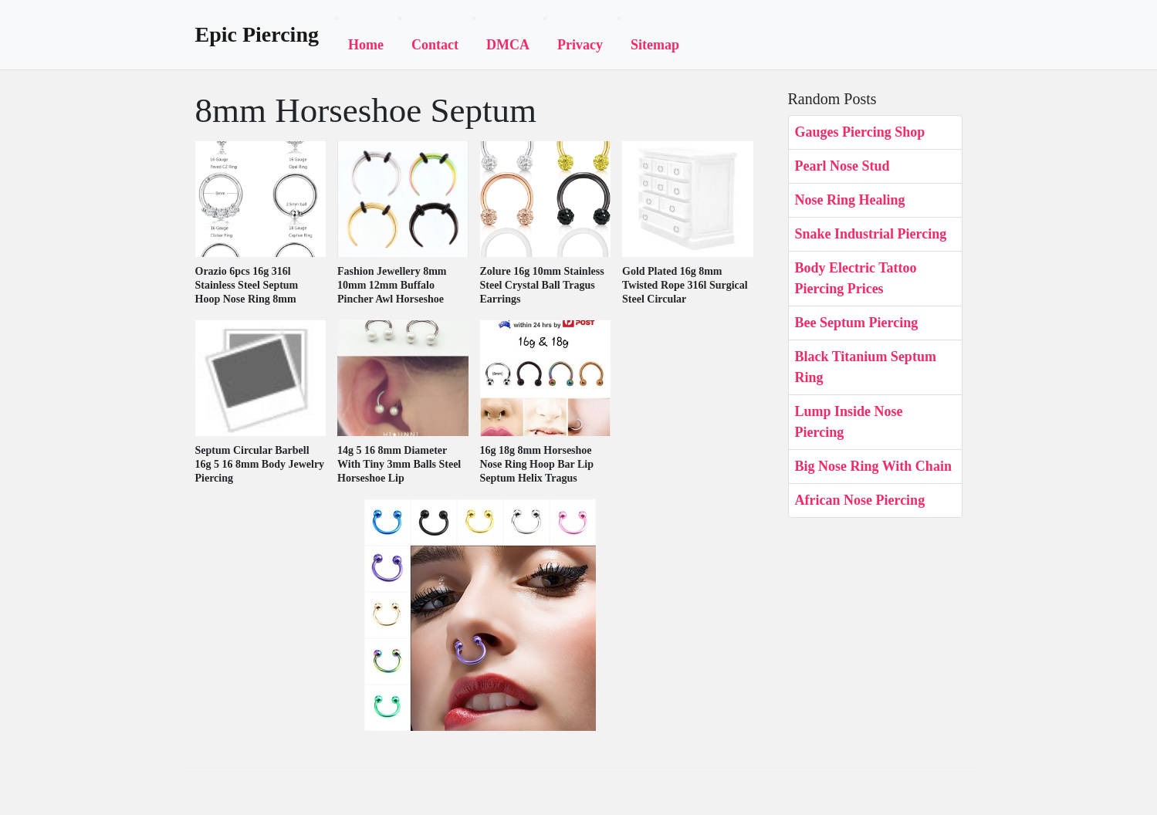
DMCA (507, 44)
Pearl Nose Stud (842, 166)
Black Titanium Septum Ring (865, 367)
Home (366, 44)
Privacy (580, 44)
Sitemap (655, 44)
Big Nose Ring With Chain (873, 466)
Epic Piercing (257, 34)
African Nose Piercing (860, 500)
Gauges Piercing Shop (860, 132)
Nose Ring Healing (850, 200)
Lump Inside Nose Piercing (849, 422)
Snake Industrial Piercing (871, 234)
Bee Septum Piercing (856, 322)
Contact (434, 44)
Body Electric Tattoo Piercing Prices (856, 278)
